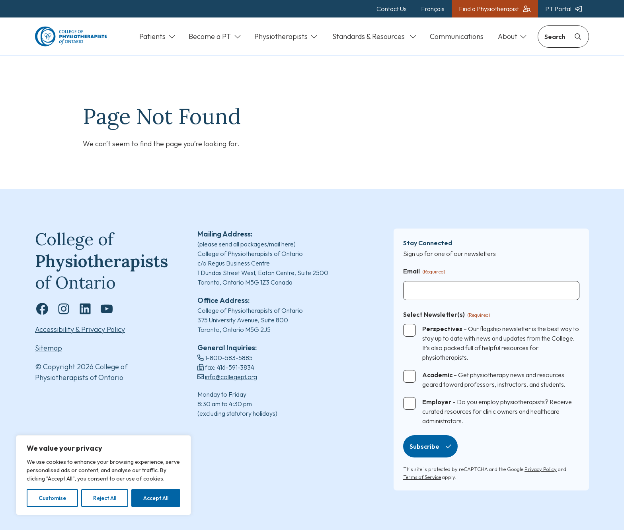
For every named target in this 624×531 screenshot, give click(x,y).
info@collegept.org (231, 377)
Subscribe (424, 447)
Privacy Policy (541, 470)
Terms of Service (422, 477)
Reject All (104, 498)
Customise (52, 498)
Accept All (155, 498)
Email (424, 272)
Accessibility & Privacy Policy (80, 329)
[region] (103, 475)
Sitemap (48, 348)
